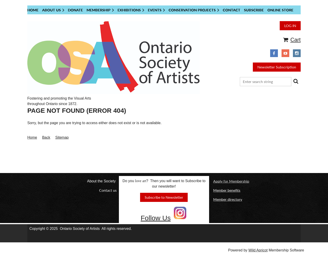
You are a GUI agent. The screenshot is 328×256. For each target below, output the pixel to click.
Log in (290, 25)
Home (32, 137)
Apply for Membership (231, 181)
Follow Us (156, 218)
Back (46, 137)
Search (296, 81)
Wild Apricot (257, 250)
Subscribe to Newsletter (164, 197)
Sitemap (62, 137)
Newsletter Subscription (276, 67)
